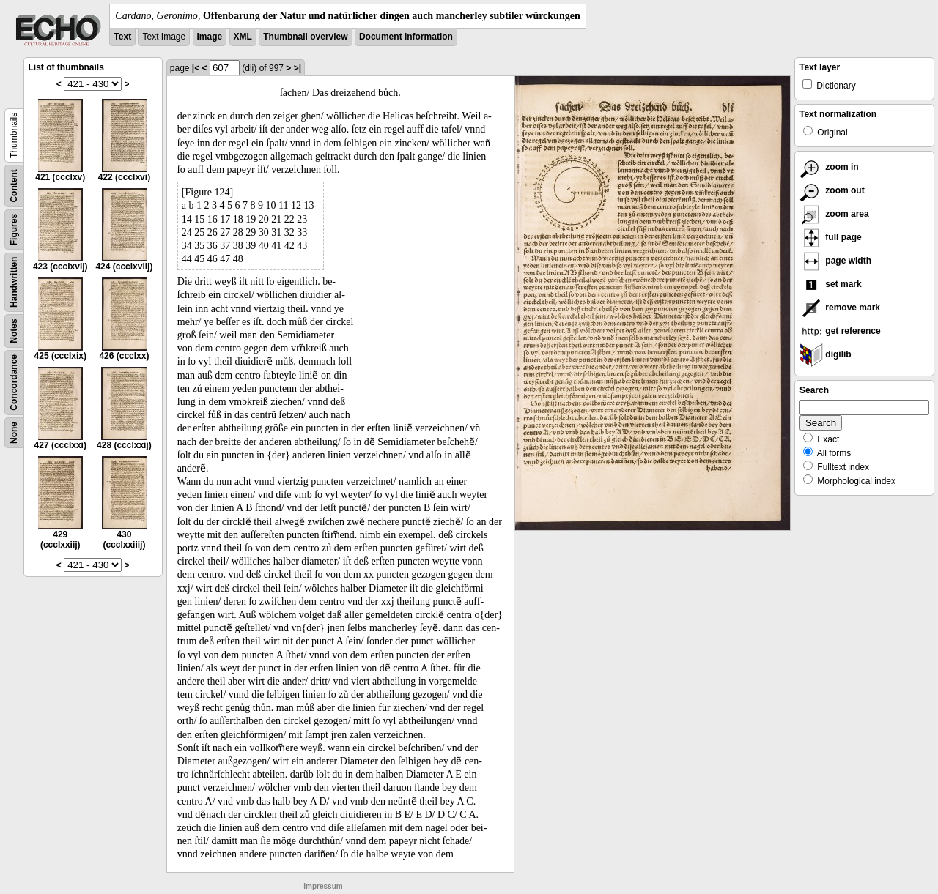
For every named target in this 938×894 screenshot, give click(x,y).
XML (243, 36)
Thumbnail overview (305, 36)
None (14, 433)
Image (210, 36)
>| (297, 68)
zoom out (832, 190)
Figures (14, 229)
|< (195, 68)
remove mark (839, 307)
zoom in (829, 167)
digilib (825, 354)
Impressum (322, 886)
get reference (840, 331)
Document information (406, 36)
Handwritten (14, 282)
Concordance (14, 382)
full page (830, 237)
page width (835, 261)
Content (14, 185)
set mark (830, 284)
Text (122, 36)
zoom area (834, 214)
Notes (14, 331)
